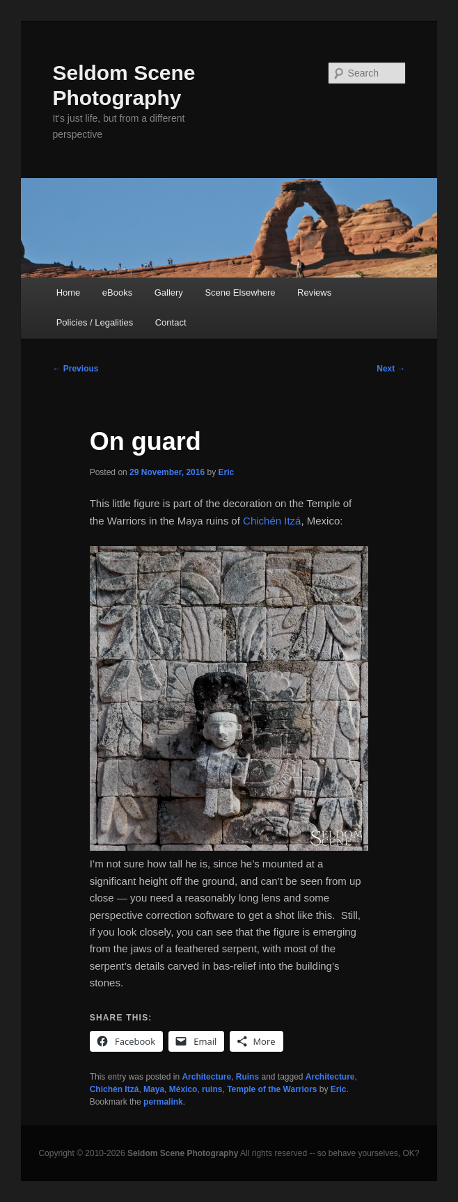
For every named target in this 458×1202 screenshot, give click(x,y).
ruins (212, 1089)
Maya (153, 1089)
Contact (171, 322)
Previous (75, 369)
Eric (227, 472)
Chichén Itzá (272, 521)
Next (391, 369)
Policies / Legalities (95, 322)
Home (68, 292)
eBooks (117, 292)
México (183, 1089)
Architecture (206, 1077)
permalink (163, 1102)
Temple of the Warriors (272, 1089)
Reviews (314, 292)
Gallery (169, 292)
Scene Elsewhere (240, 292)
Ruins (247, 1077)
